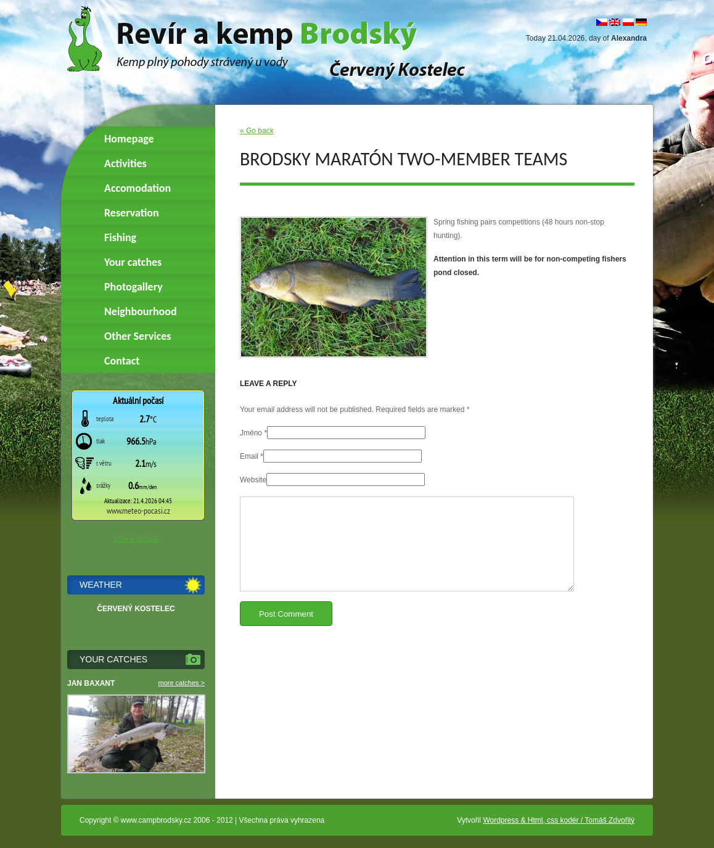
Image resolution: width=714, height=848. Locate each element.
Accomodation (137, 188)
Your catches (133, 262)
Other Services (137, 336)
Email (249, 456)
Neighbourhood (140, 311)
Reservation (131, 213)
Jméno (251, 433)
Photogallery (133, 287)
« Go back (257, 130)
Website (253, 479)
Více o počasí (135, 539)
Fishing (120, 237)
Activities (125, 163)
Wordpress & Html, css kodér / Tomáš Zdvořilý (558, 820)
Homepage (129, 139)
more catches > (181, 682)
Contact (121, 361)
